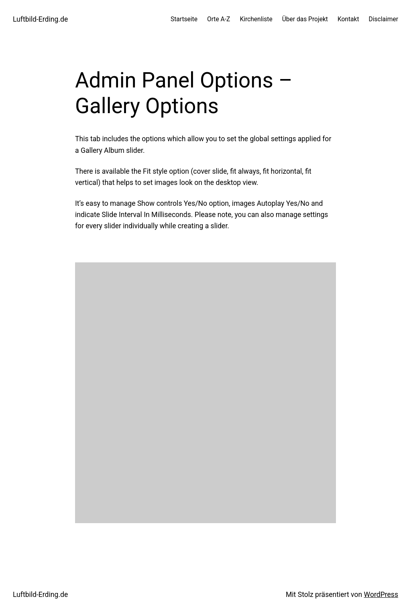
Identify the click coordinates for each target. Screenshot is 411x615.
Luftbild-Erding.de (40, 19)
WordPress (381, 595)
